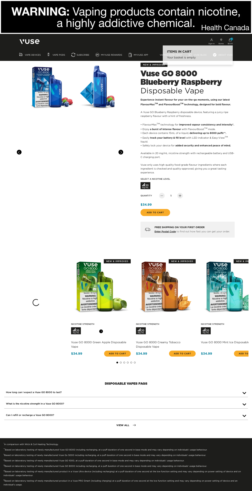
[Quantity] (171, 196)
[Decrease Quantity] (162, 195)
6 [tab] (135, 362)
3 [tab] (124, 362)
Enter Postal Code (165, 231)
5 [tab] (131, 362)
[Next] (120, 152)
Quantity (146, 195)
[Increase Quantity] (180, 195)
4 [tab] (128, 362)
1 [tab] (117, 362)
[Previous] (19, 152)
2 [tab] (121, 362)
